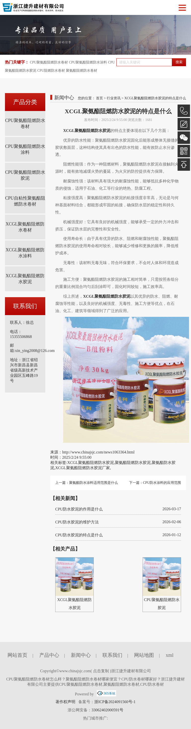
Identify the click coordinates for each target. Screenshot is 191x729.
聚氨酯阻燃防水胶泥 (133, 462)
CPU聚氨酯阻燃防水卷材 (49, 62)
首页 (99, 98)
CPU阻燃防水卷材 (51, 70)
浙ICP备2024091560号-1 (115, 702)
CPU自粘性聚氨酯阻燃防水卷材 (25, 201)
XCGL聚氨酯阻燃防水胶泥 (25, 278)
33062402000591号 (107, 710)
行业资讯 (114, 98)
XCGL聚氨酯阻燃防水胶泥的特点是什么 (155, 98)
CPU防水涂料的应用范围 (162, 483)
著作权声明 (65, 702)
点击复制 (101, 671)
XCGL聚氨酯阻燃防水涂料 (25, 252)
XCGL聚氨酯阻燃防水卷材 (25, 227)
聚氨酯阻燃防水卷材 (81, 70)
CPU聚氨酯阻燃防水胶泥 (25, 175)
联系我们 (112, 655)
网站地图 (144, 655)
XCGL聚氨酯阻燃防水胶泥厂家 (82, 468)
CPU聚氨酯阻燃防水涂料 (88, 62)
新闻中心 (81, 655)
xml (169, 655)
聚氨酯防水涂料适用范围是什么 (93, 483)
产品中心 (49, 655)
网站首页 (17, 655)
